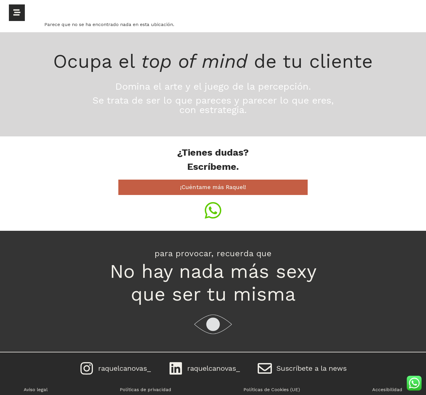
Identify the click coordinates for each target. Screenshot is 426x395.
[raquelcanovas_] (87, 368)
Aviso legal (36, 389)
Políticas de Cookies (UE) (271, 389)
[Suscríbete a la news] (265, 368)
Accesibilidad (387, 389)
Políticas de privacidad (145, 389)
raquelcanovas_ (124, 368)
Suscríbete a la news (311, 368)
